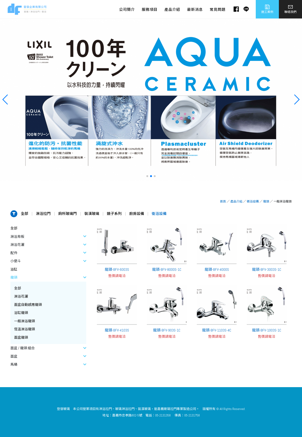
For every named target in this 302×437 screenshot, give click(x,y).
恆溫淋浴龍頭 (24, 329)
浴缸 (13, 269)
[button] (147, 176)
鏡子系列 (114, 213)
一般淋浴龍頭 (24, 321)
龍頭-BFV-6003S (117, 269)
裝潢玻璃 (91, 213)
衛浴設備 (253, 201)
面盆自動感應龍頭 (28, 304)
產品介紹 (236, 201)
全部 (24, 213)
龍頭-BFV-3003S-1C (266, 269)
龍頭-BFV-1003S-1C (266, 330)
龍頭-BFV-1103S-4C (216, 330)
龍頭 (266, 201)
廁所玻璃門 (67, 213)
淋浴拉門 (43, 213)
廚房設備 (136, 213)
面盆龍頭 (21, 337)
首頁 (223, 201)
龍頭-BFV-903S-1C (166, 330)
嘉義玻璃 (163, 409)
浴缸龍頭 (21, 312)
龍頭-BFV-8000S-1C (166, 269)
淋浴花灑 (21, 296)
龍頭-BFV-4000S (217, 269)
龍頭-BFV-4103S (117, 330)
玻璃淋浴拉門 (125, 409)
